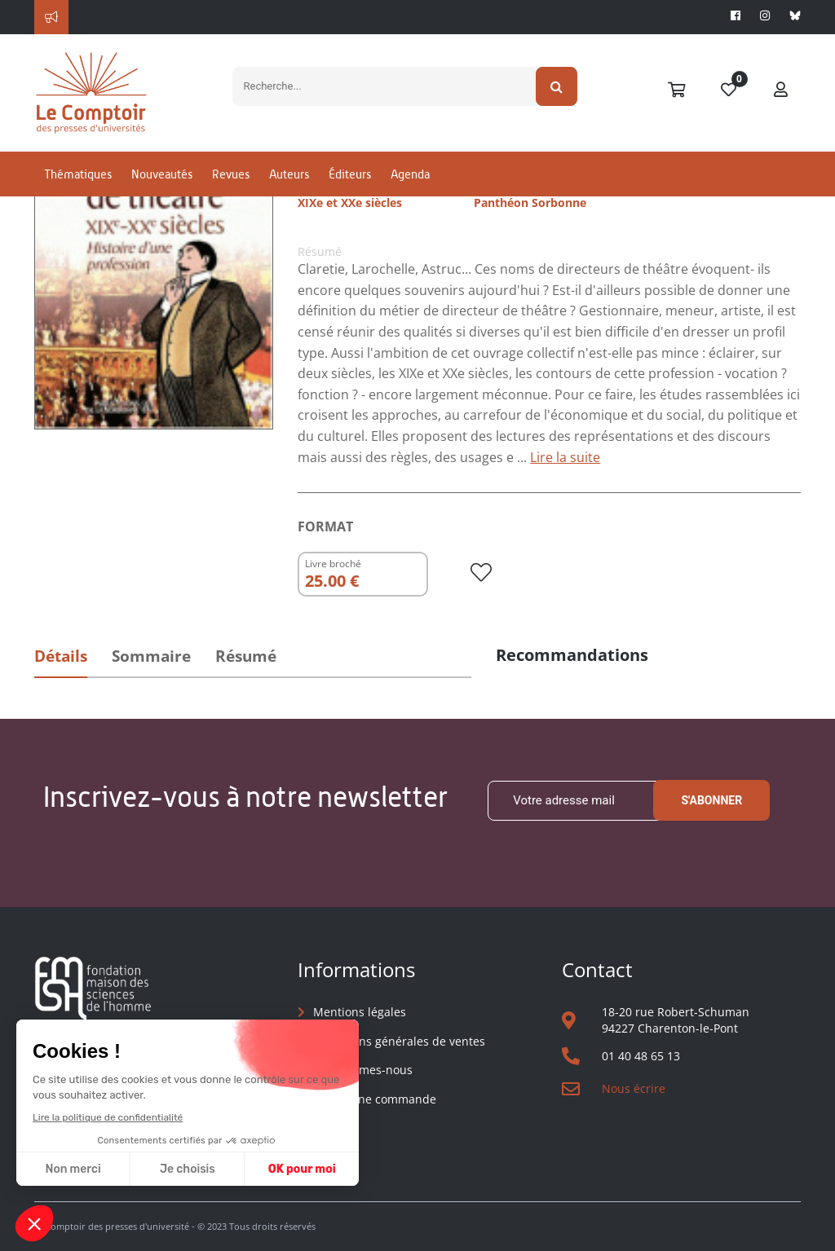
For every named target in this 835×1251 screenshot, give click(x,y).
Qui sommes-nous (363, 1069)
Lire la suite (565, 457)
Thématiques (78, 174)
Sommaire (151, 656)
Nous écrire (633, 1088)
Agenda (410, 174)
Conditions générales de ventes (399, 1041)
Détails (60, 656)
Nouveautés (161, 174)
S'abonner (711, 800)
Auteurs (289, 174)
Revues (231, 174)
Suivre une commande (374, 1099)
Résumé (245, 656)
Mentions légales (359, 1012)
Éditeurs (350, 174)
